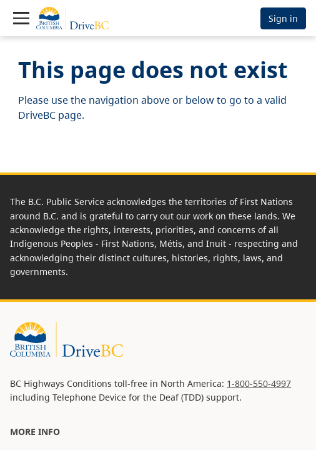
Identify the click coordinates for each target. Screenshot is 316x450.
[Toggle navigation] (21, 18)
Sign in (283, 18)
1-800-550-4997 (259, 383)
